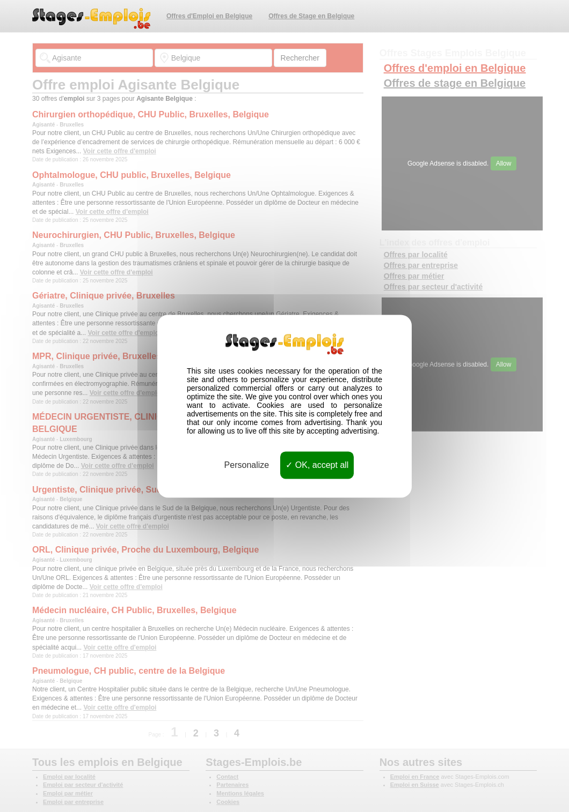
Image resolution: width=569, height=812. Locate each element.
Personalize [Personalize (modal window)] (246, 465)
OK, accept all (317, 465)
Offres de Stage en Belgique (311, 16)
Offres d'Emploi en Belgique (209, 16)
